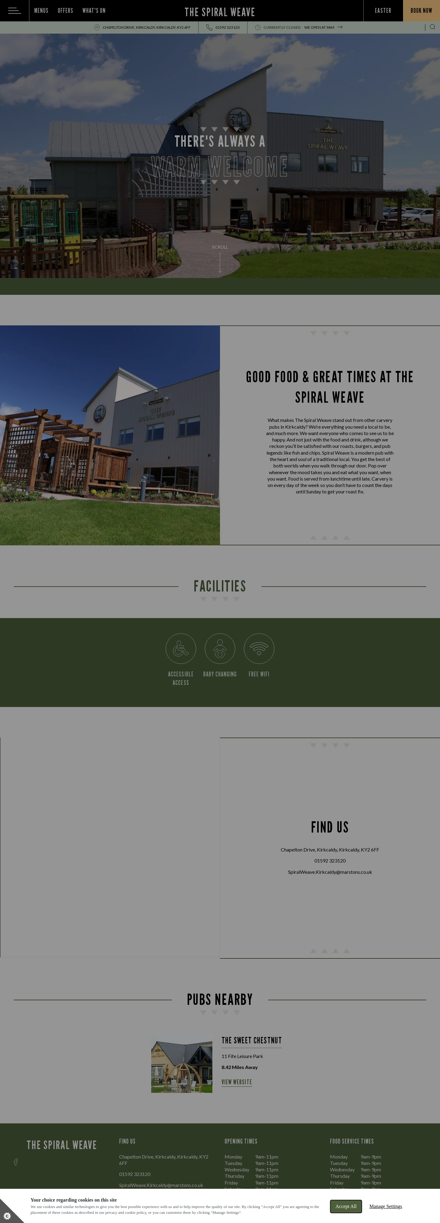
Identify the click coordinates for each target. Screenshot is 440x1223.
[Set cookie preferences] (12, 1211)
